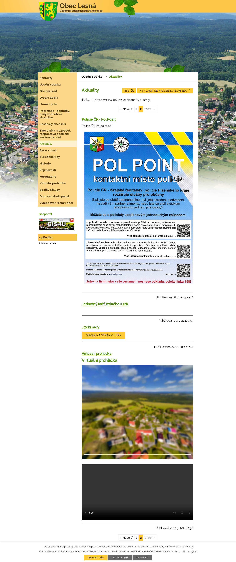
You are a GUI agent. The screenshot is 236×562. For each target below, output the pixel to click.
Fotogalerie (48, 176)
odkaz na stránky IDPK (103, 335)
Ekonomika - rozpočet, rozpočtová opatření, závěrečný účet (55, 134)
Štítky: (86, 99)
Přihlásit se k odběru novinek (165, 90)
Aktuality (46, 143)
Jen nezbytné (120, 557)
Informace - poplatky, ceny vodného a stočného (55, 114)
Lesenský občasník (53, 124)
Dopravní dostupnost (54, 196)
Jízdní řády (90, 327)
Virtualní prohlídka (96, 353)
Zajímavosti (48, 170)
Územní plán (48, 104)
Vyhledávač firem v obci (56, 203)
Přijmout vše (96, 557)
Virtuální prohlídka (53, 183)
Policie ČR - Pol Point (98, 119)
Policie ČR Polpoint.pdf (97, 125)
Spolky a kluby (50, 189)
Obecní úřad (48, 91)
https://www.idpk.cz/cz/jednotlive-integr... (123, 99)
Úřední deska (49, 97)
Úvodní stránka (92, 76)
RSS (129, 90)
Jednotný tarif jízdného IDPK (105, 304)
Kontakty (46, 78)
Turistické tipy (50, 157)
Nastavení (142, 557)
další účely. (187, 546)
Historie (45, 163)
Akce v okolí (48, 150)
